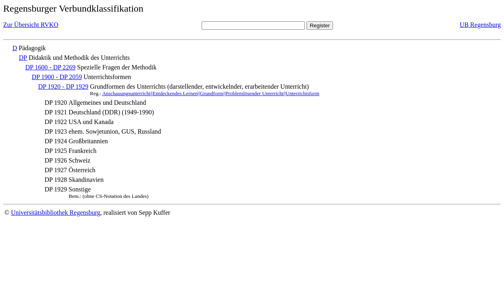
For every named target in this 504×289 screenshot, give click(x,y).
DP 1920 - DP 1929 (63, 86)
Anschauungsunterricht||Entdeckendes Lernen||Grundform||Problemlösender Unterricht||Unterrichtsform (210, 93)
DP (23, 57)
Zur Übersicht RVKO (30, 24)
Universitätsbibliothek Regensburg (55, 212)
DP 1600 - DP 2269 (50, 67)
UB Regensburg (480, 24)
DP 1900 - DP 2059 (57, 76)
